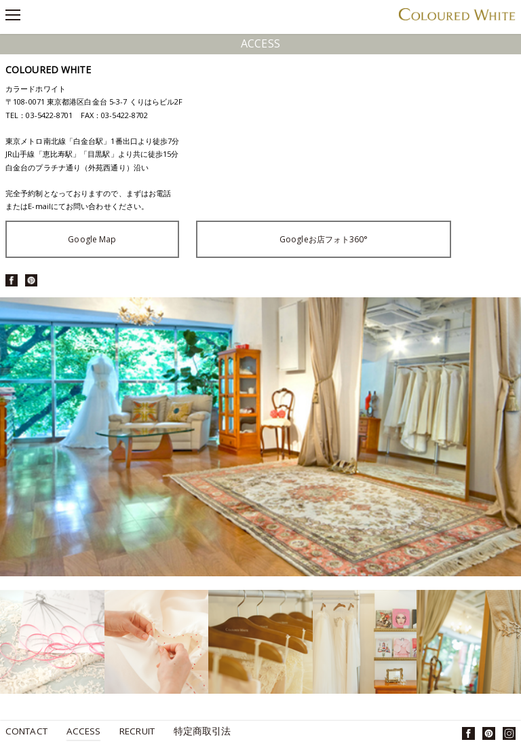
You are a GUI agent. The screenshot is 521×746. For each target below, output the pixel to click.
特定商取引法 (202, 732)
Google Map (92, 239)
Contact (26, 732)
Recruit (137, 732)
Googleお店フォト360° (323, 239)
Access (83, 732)
